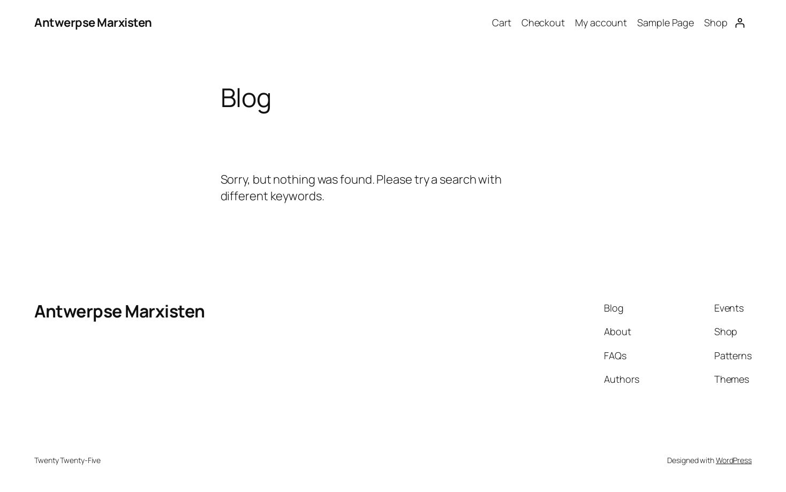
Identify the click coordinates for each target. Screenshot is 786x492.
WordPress (734, 460)
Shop (716, 22)
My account (601, 22)
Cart (501, 22)
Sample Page (665, 22)
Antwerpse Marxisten (93, 22)
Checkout (543, 22)
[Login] (740, 23)
